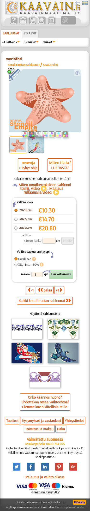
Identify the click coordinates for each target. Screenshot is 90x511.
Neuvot (47, 42)
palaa (45, 290)
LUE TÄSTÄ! (59, 167)
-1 (31, 290)
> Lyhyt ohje (28, 167)
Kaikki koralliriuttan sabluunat (44, 300)
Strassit (30, 33)
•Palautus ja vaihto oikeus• (45, 476)
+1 (59, 290)
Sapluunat (11, 33)
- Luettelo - (9, 42)
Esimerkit (30, 42)
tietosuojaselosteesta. (69, 507)
